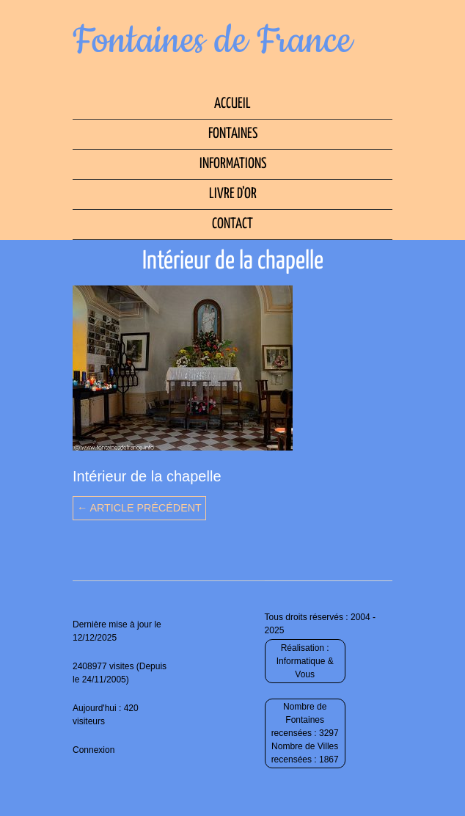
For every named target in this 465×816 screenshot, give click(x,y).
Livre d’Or (233, 194)
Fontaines (232, 134)
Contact (232, 224)
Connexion (93, 750)
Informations (232, 164)
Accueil (232, 104)
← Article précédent (139, 508)
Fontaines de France (212, 41)
